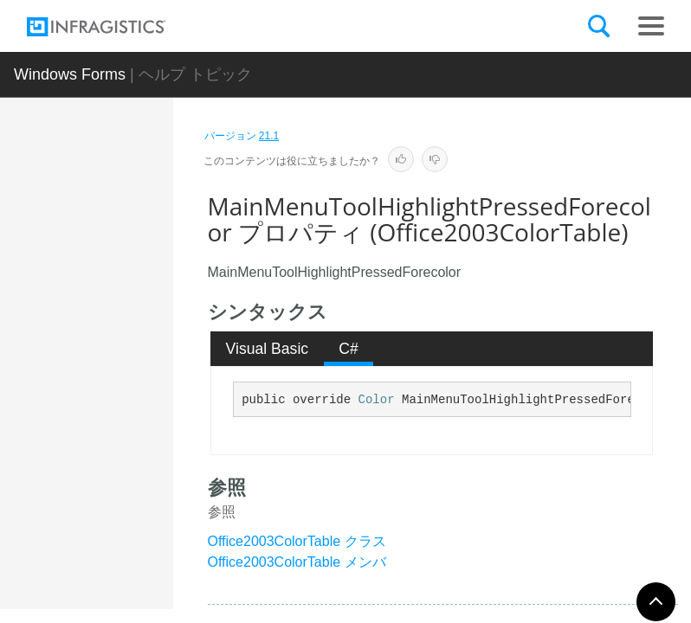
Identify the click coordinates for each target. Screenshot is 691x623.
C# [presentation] (348, 348)
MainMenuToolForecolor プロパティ (148, 224)
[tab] (267, 348)
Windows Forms (70, 74)
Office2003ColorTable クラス (297, 541)
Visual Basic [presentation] (267, 348)
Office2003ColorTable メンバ (297, 562)
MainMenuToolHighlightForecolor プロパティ (148, 341)
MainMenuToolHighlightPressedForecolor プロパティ (148, 492)
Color (376, 400)
